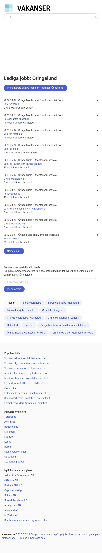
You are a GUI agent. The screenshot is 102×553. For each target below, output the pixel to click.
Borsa (7, 446)
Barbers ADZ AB (13, 485)
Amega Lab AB (12, 505)
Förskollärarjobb (32, 302)
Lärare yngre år (12, 103)
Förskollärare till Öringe (16, 118)
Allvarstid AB (11, 510)
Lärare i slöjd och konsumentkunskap (24, 208)
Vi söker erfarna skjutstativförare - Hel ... (26, 358)
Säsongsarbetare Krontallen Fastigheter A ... (28, 398)
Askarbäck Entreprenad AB (19, 475)
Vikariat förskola (13, 133)
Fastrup (8, 436)
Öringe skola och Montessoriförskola (73, 332)
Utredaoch (10, 456)
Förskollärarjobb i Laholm (21, 310)
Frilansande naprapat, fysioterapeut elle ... (27, 393)
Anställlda (9, 421)
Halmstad (12, 325)
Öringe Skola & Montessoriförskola (26, 332)
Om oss (23, 537)
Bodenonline (11, 426)
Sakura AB (10, 495)
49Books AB (11, 480)
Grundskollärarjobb (52, 310)
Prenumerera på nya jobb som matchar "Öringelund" (35, 87)
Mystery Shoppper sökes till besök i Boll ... (27, 378)
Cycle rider (10, 388)
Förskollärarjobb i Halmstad (63, 302)
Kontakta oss (37, 537)
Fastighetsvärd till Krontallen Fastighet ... (26, 403)
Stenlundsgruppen (14, 461)
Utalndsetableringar (15, 451)
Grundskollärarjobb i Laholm (63, 317)
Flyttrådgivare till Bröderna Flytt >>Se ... (25, 383)
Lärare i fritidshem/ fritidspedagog (23, 163)
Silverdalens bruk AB (15, 500)
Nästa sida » (14, 251)
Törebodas (10, 416)
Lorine (7, 441)
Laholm (29, 325)
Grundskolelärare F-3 (15, 178)
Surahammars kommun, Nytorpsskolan (25, 520)
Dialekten (9, 431)
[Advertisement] (51, 44)
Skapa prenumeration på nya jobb (49, 534)
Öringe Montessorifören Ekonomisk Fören (63, 325)
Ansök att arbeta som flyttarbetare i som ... (28, 373)
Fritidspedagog (12, 193)
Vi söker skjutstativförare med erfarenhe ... (27, 363)
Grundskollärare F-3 (14, 223)
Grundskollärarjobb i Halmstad (24, 317)
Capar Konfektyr (13, 490)
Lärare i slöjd (11, 148)
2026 (25, 534)
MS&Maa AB (11, 515)
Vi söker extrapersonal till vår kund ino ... (26, 368)
